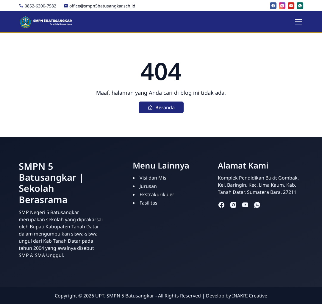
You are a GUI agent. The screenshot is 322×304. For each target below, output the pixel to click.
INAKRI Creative (249, 295)
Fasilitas (148, 202)
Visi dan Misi (154, 177)
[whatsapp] (300, 5)
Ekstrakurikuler (157, 194)
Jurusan (148, 186)
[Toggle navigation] (298, 21)
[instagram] (282, 5)
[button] (161, 107)
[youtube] (291, 5)
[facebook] (273, 5)
